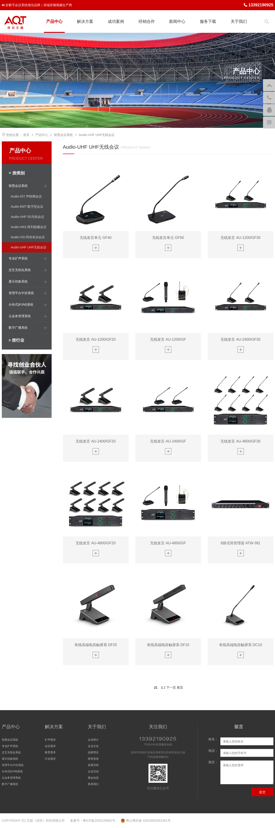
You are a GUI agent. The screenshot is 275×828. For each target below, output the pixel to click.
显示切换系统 (10, 758)
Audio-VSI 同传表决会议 (28, 237)
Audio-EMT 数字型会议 (27, 206)
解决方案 (85, 21)
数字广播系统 (10, 784)
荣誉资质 (93, 758)
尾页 (180, 687)
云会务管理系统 (11, 777)
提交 (262, 792)
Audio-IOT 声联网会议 (26, 196)
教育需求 (50, 752)
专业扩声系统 (10, 746)
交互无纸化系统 (11, 752)
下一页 (171, 687)
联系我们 (93, 784)
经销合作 (147, 21)
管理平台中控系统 (13, 765)
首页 (26, 135)
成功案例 (116, 21)
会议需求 (50, 746)
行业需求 (50, 758)
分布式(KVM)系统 (12, 771)
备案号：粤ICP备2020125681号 (92, 820)
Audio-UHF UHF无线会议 (97, 135)
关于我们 (239, 21)
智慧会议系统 (63, 135)
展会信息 (93, 777)
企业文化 (93, 746)
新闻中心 (177, 21)
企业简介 (93, 739)
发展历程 (93, 765)
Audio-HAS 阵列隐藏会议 (28, 227)
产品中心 (54, 21)
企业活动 (93, 771)
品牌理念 (93, 752)
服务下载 (208, 21)
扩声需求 (50, 739)
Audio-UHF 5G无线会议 (27, 217)
